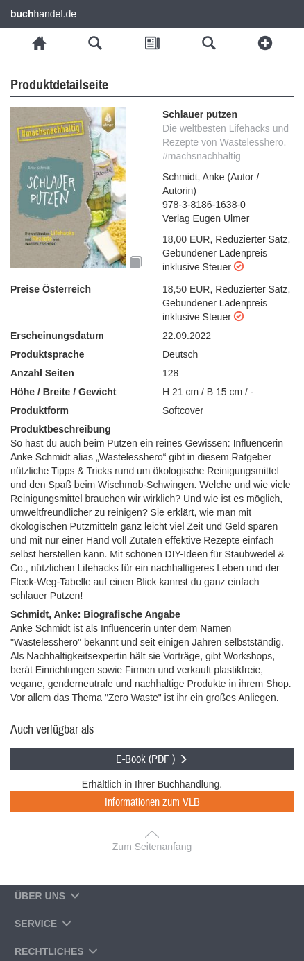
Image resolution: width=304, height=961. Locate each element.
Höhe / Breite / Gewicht (63, 391)
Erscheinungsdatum (57, 335)
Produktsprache (47, 354)
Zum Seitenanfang (152, 846)
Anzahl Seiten (42, 373)
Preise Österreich (50, 289)
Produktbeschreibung (60, 429)
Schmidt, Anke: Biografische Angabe (95, 614)
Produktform (39, 410)
